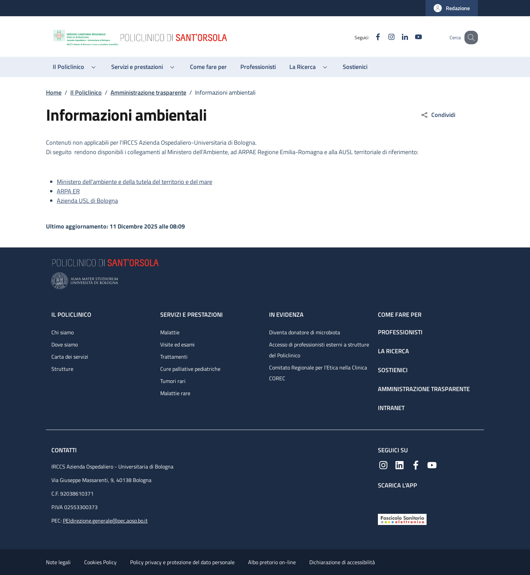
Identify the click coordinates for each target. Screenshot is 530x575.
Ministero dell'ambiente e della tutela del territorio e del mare (134, 181)
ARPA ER (68, 191)
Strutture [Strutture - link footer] (62, 369)
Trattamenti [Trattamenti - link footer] (174, 357)
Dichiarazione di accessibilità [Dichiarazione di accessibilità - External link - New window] (342, 562)
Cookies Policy (100, 562)
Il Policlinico (86, 92)
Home (54, 92)
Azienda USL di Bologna (87, 200)
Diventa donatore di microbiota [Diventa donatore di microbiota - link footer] (304, 332)
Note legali (58, 562)
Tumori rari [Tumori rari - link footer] (173, 381)
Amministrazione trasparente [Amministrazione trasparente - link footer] (424, 388)
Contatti (64, 450)
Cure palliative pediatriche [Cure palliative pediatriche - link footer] (190, 369)
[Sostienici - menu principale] (355, 67)
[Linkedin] (398, 37)
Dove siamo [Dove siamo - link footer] (64, 344)
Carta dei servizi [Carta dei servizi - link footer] (69, 357)
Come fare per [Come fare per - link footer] (399, 314)
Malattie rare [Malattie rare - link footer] (175, 393)
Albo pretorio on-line (272, 562)
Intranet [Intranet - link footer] (391, 407)
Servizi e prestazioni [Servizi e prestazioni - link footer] (191, 314)
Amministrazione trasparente (148, 92)
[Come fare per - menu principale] (208, 67)
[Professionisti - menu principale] (258, 67)
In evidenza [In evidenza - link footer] (286, 314)
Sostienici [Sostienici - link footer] (393, 370)
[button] (452, 8)
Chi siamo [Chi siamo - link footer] (62, 332)
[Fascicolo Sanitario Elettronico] (402, 518)
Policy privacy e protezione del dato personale (182, 562)
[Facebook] (371, 37)
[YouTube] (411, 37)
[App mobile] (383, 499)
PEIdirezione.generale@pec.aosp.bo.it (105, 521)
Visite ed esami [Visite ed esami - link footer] (177, 344)
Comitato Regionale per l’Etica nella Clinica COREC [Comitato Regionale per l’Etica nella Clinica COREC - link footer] (318, 372)
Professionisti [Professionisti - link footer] (400, 332)
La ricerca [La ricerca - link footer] (393, 351)
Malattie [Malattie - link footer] (169, 332)
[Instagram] (384, 37)
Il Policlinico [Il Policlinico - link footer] (71, 314)
